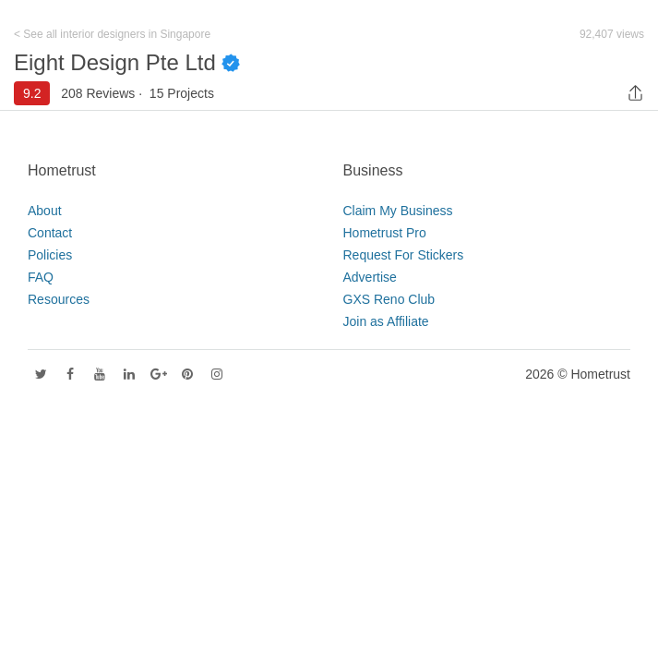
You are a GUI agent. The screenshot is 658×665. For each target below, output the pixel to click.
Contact (50, 232)
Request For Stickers (403, 255)
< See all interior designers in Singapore (112, 34)
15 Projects (182, 93)
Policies (50, 255)
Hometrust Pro (384, 232)
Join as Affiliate (386, 321)
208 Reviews (98, 93)
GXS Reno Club (389, 299)
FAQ (41, 277)
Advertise (370, 277)
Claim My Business (398, 210)
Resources (59, 299)
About (45, 210)
